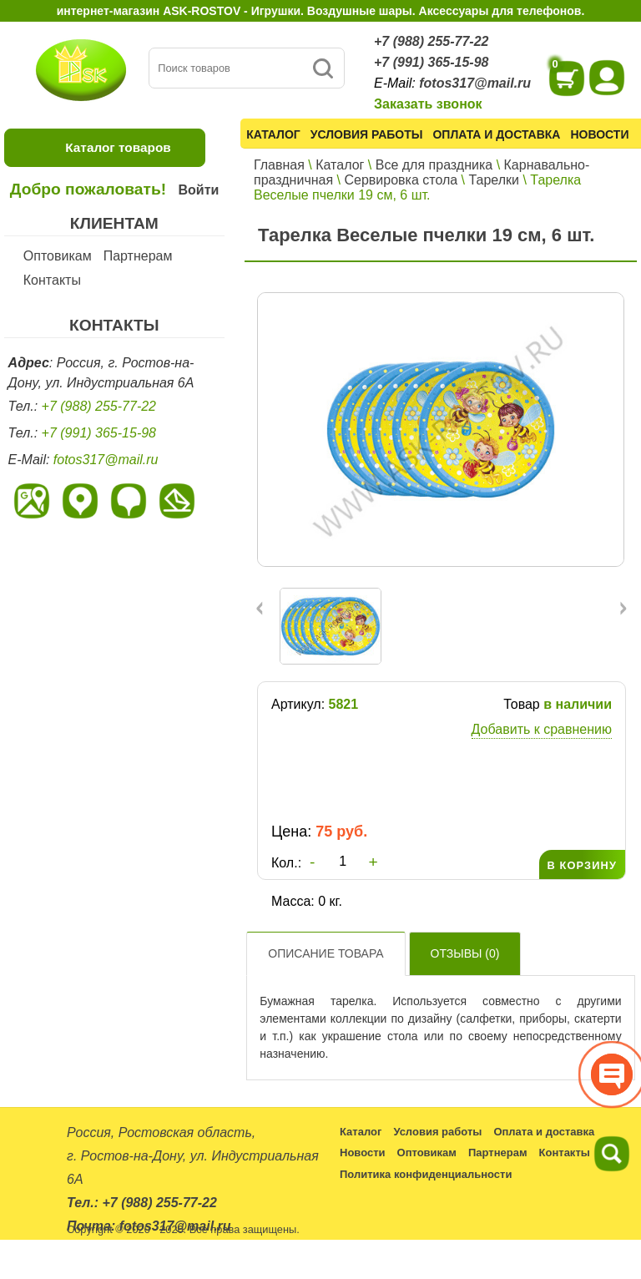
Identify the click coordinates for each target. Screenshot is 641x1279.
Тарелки (494, 180)
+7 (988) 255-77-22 (431, 41)
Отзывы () (465, 953)
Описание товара (325, 953)
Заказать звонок (428, 104)
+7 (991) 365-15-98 (431, 62)
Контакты (52, 280)
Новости (599, 134)
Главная (279, 165)
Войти (198, 190)
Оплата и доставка (496, 134)
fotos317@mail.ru (475, 83)
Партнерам (138, 256)
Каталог (273, 134)
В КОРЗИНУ (582, 865)
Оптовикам (57, 256)
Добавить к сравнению (542, 729)
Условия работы (366, 134)
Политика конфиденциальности (426, 1174)
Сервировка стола (400, 180)
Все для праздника (434, 165)
